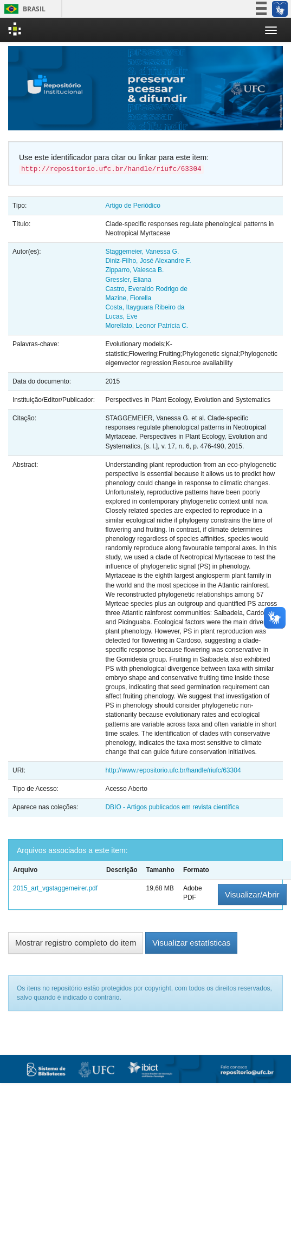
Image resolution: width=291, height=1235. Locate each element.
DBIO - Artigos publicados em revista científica (172, 807)
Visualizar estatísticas (191, 942)
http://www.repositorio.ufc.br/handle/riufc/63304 (173, 770)
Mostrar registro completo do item (75, 942)
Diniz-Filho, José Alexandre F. (148, 261)
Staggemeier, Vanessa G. (142, 251)
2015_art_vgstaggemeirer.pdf (55, 888)
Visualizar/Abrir (252, 894)
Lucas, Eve (121, 316)
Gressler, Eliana (128, 279)
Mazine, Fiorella (128, 298)
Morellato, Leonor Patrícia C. (146, 325)
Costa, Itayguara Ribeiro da (144, 307)
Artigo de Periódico (132, 205)
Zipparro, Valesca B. (134, 270)
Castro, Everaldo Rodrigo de (146, 289)
